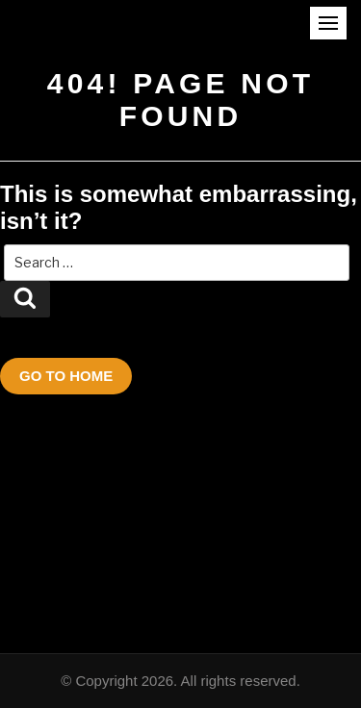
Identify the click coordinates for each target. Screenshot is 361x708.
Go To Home (66, 375)
